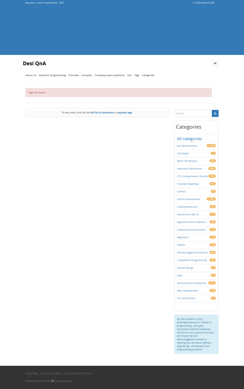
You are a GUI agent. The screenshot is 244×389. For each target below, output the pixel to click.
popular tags (124, 112)
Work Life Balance (187, 161)
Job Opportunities (187, 145)
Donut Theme (33, 381)
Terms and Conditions (51, 373)
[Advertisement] (122, 31)
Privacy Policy (31, 373)
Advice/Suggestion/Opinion (192, 252)
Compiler (86, 75)
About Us (30, 75)
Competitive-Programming (192, 260)
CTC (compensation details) (192, 176)
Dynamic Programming (52, 75)
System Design (185, 267)
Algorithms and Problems (191, 222)
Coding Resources (187, 206)
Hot (129, 75)
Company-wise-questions (191, 229)
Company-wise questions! (110, 75)
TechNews (183, 153)
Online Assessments (188, 199)
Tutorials (73, 75)
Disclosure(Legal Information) (78, 373)
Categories (148, 75)
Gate (179, 275)
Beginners (183, 237)
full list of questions (102, 112)
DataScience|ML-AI (188, 214)
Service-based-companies (191, 283)
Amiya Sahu (65, 381)
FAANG (181, 244)
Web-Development (187, 290)
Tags (136, 75)
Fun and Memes (186, 298)
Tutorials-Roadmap (188, 183)
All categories (189, 138)
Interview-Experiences (189, 168)
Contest (181, 191)
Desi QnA (34, 63)
